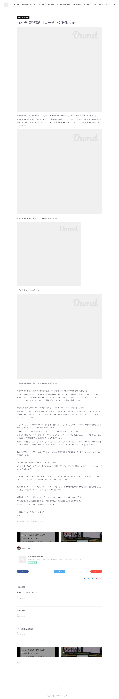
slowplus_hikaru (26, 548)
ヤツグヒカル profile (61, 4)
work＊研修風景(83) (39, 521)
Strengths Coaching (97, 4)
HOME (31, 4)
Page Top (59, 688)
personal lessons (78, 4)
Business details (43, 4)
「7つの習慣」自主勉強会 (25, 629)
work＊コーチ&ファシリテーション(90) (26, 521)
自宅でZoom (21, 611)
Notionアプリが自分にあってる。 (27, 592)
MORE (110, 4)
